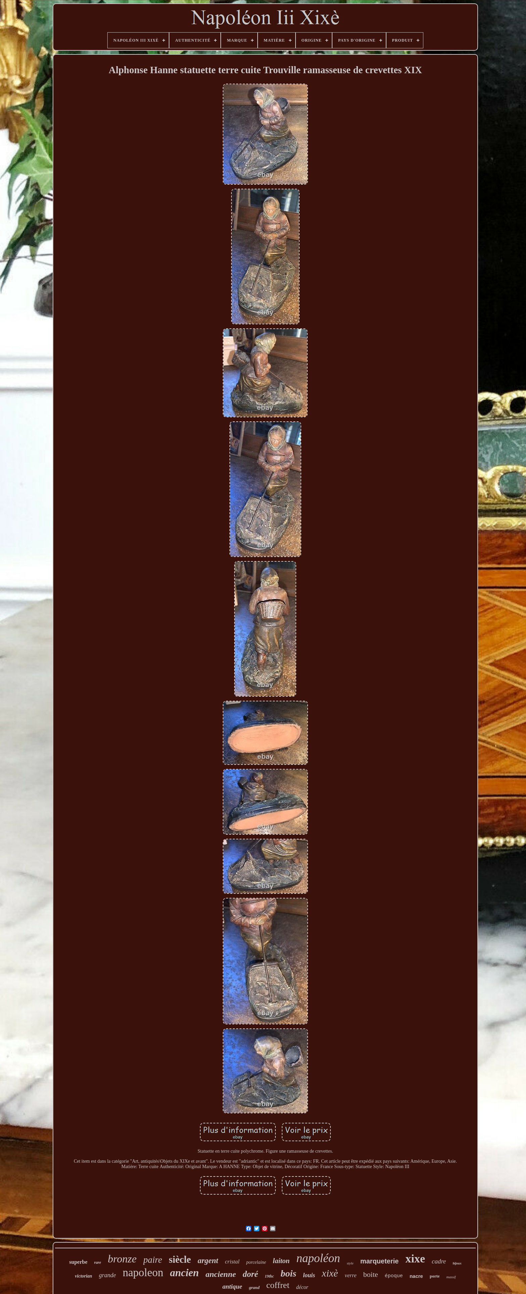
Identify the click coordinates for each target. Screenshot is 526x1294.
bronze (122, 1259)
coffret (278, 1285)
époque (394, 1276)
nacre (416, 1276)
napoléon (318, 1258)
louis (309, 1275)
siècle (180, 1259)
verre (351, 1275)
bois (289, 1273)
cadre (439, 1261)
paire (152, 1260)
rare (97, 1262)
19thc (269, 1276)
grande (107, 1275)
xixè (330, 1273)
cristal (232, 1261)
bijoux (457, 1263)
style (350, 1263)
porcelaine (256, 1262)
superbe (78, 1262)
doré (250, 1274)
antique (232, 1286)
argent (208, 1260)
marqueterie (379, 1261)
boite (370, 1274)
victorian (83, 1276)
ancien (184, 1273)
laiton (281, 1261)
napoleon (143, 1272)
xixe (415, 1258)
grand (254, 1287)
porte (435, 1276)
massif (451, 1277)
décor (302, 1287)
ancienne (221, 1274)
